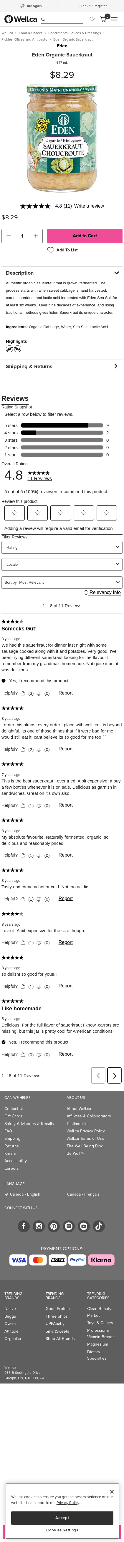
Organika (12, 1339)
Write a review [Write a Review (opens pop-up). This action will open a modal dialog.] (89, 206)
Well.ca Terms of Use (85, 1138)
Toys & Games (100, 1323)
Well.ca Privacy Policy (86, 1131)
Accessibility (15, 1161)
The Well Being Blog (85, 1146)
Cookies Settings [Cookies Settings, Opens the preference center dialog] (62, 1530)
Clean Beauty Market (99, 1312)
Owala (10, 1324)
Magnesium (97, 1344)
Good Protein (58, 1309)
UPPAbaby (55, 1324)
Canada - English (25, 1194)
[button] (8, 236)
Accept (62, 1518)
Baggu (10, 1316)
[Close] (111, 1491)
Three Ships (57, 1316)
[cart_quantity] (22, 236)
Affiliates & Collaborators (89, 1116)
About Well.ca (79, 1109)
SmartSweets (57, 1331)
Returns (11, 1146)
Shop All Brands (60, 1339)
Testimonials (78, 1124)
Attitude (11, 1331)
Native (10, 1309)
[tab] (62, 272)
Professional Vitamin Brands (101, 1333)
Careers (11, 1168)
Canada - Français (83, 1194)
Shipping (12, 1138)
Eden (62, 46)
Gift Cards (13, 1116)
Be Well (75, 1153)
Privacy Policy (68, 1503)
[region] (62, 1511)
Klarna (10, 1153)
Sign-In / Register (93, 6)
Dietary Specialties (97, 1355)
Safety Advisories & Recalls (29, 1124)
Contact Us (14, 1109)
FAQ (8, 1131)
